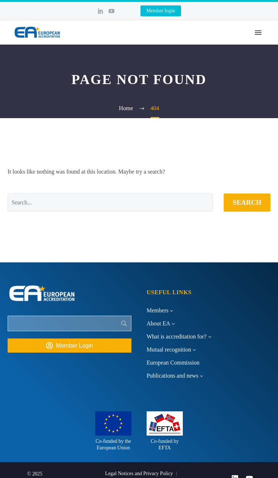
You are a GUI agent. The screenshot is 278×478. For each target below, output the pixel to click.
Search (247, 202)
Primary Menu (258, 32)
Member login (160, 10)
